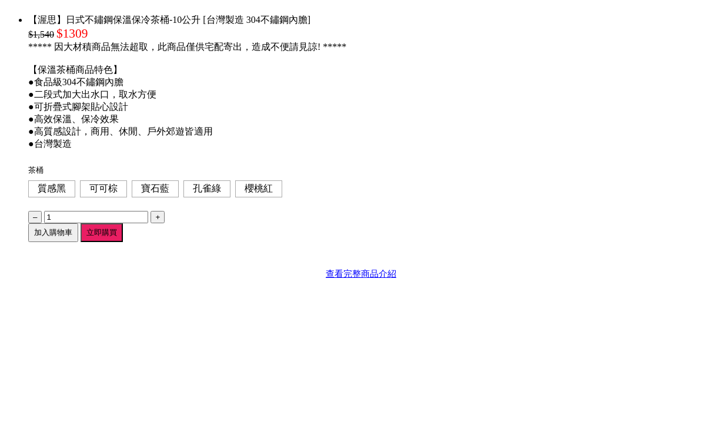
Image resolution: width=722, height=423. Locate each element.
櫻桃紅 (259, 188)
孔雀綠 (207, 188)
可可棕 (103, 188)
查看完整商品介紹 (361, 273)
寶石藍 (155, 188)
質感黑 (52, 188)
